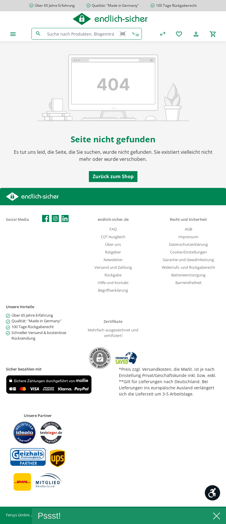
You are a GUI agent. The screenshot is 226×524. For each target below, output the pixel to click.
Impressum (188, 236)
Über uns (113, 244)
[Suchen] (38, 34)
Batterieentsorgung (188, 275)
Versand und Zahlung (113, 267)
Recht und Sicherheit (188, 219)
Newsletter (113, 259)
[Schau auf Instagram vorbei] (55, 218)
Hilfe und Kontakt (113, 282)
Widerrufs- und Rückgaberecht (188, 267)
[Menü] (13, 34)
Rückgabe (113, 275)
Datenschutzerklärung (188, 244)
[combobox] (81, 34)
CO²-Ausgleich (113, 236)
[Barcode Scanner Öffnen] (122, 34)
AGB (188, 229)
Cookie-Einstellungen (188, 252)
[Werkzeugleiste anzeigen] (212, 492)
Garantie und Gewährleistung (188, 259)
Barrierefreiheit (188, 282)
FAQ (113, 229)
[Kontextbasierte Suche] (135, 33)
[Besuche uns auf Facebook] (45, 218)
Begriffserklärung (113, 290)
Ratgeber (113, 252)
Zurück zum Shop (113, 176)
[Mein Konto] (196, 34)
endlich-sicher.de (113, 219)
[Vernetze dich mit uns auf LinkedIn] (65, 218)
